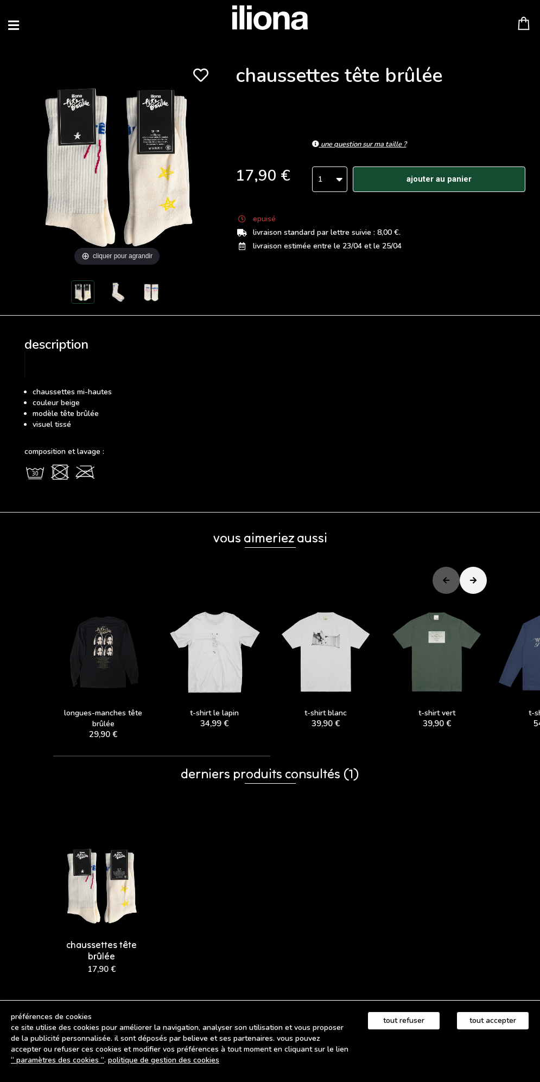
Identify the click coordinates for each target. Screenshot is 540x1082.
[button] (161, 756)
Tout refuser (403, 1020)
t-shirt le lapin (214, 665)
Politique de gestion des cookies (163, 1060)
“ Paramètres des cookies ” (57, 1060)
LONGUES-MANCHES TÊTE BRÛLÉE (103, 671)
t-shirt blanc (326, 665)
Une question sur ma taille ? (359, 144)
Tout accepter (492, 1020)
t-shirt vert (436, 665)
